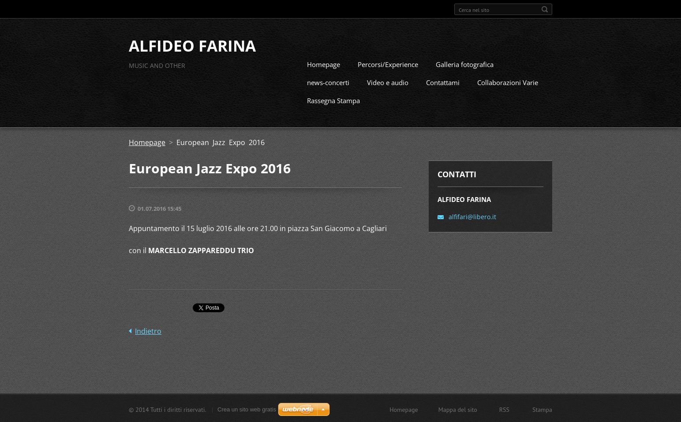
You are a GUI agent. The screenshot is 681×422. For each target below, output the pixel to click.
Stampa (542, 409)
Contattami (443, 81)
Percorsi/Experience (388, 63)
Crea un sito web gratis (246, 408)
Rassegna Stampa (333, 99)
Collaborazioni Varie (507, 81)
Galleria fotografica (465, 63)
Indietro (148, 330)
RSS (504, 409)
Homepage (323, 63)
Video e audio (387, 81)
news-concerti (328, 81)
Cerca (545, 9)
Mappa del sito (457, 409)
